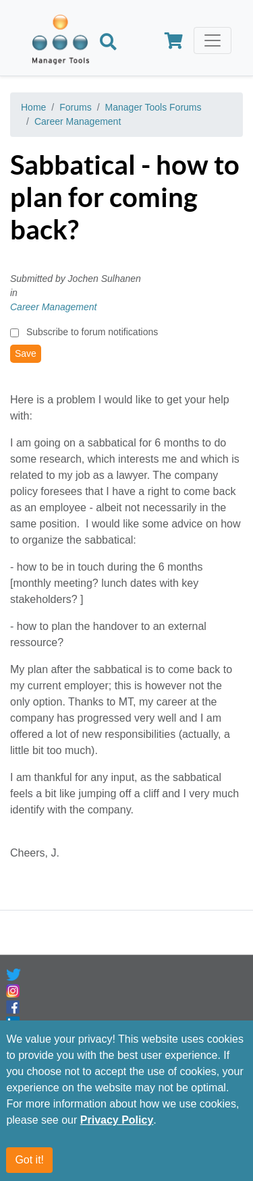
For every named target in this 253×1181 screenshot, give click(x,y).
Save (25, 353)
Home (33, 107)
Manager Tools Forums (153, 107)
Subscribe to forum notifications (92, 331)
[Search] (108, 43)
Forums (75, 107)
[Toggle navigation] (212, 40)
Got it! (29, 1159)
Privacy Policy (117, 1120)
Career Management (77, 121)
